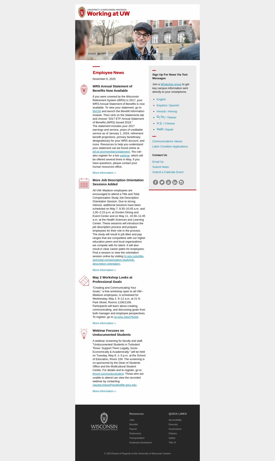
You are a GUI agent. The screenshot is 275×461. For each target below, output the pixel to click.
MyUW (97, 111)
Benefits (133, 424)
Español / (168, 105)
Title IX (172, 442)
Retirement (135, 433)
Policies (173, 433)
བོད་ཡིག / (166, 117)
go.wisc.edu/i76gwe (126, 317)
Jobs (131, 420)
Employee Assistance (140, 442)
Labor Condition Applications (170, 146)
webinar (125, 155)
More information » (104, 172)
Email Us (157, 161)
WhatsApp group (171, 84)
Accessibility (175, 420)
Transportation (137, 438)
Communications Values (167, 141)
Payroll (133, 429)
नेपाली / (165, 129)
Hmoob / (167, 111)
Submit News (160, 167)
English (161, 99)
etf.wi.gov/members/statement (111, 151)
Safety (172, 438)
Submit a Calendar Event (167, 172)
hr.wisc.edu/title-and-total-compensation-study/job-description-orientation (118, 260)
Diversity (173, 424)
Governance (175, 429)
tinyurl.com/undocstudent (108, 373)
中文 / (166, 123)
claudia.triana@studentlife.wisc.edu (114, 385)
